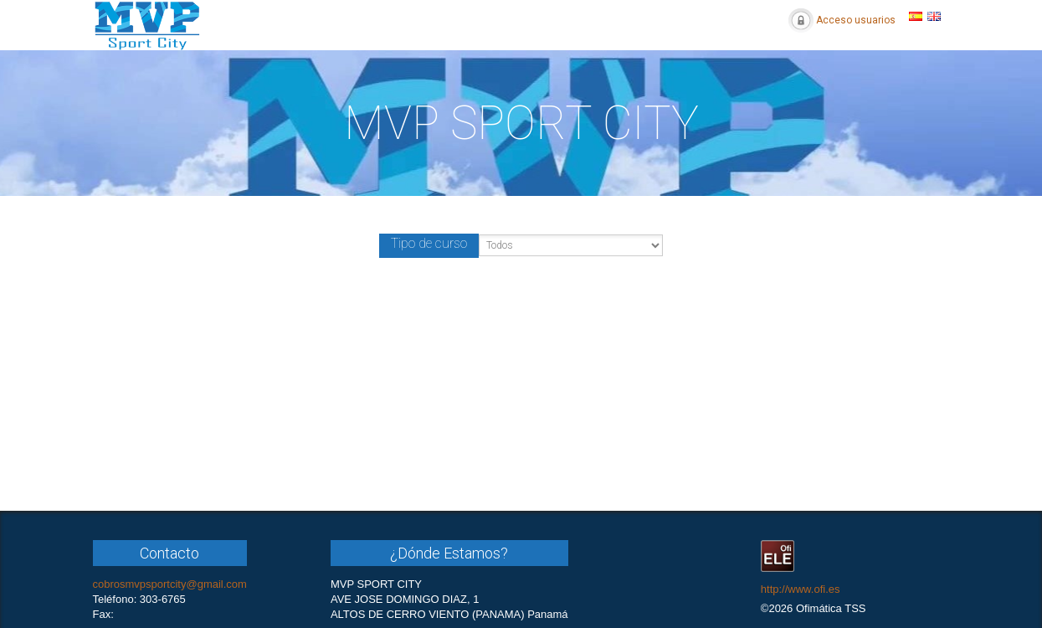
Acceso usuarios (842, 20)
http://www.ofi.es (800, 589)
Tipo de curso (429, 243)
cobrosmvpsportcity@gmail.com (170, 584)
